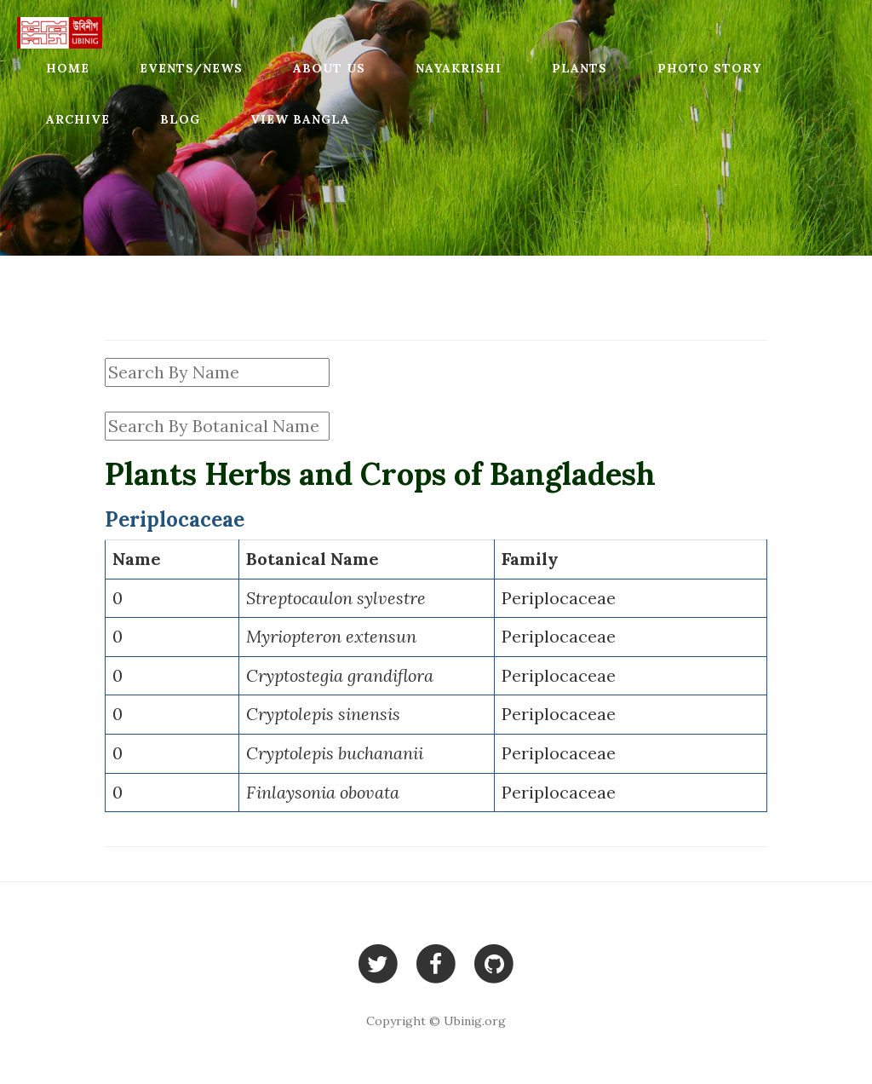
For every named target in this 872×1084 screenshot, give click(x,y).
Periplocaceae (559, 597)
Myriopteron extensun (331, 636)
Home (67, 68)
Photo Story (709, 68)
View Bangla (300, 119)
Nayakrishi (459, 68)
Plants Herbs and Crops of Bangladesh (380, 473)
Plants (579, 68)
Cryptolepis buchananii (334, 753)
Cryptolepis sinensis (323, 713)
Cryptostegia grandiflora (339, 675)
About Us (329, 68)
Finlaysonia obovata (322, 792)
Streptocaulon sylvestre (336, 597)
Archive (78, 119)
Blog (180, 119)
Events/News (191, 68)
